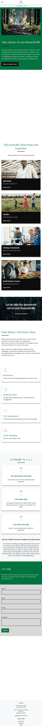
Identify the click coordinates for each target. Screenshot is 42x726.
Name (3, 589)
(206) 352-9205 (22, 705)
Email (3, 598)
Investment (21, 723)
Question (4, 617)
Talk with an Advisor (21, 314)
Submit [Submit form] (5, 630)
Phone (3, 608)
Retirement (21, 721)
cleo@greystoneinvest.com (21, 715)
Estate (21, 725)
